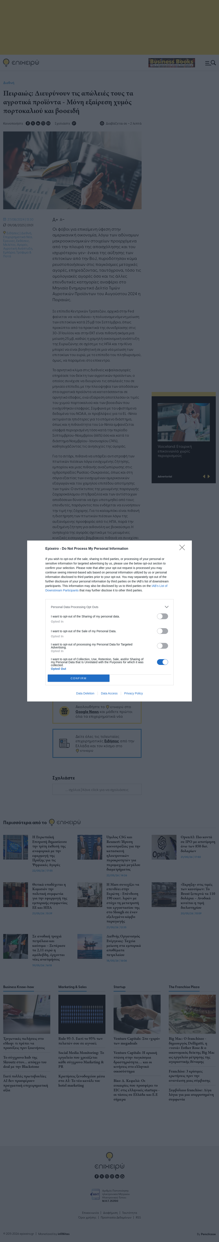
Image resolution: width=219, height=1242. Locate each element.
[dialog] (109, 621)
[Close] (183, 549)
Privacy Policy (133, 693)
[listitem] (109, 607)
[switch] (162, 616)
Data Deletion (85, 693)
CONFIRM (79, 678)
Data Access (109, 693)
